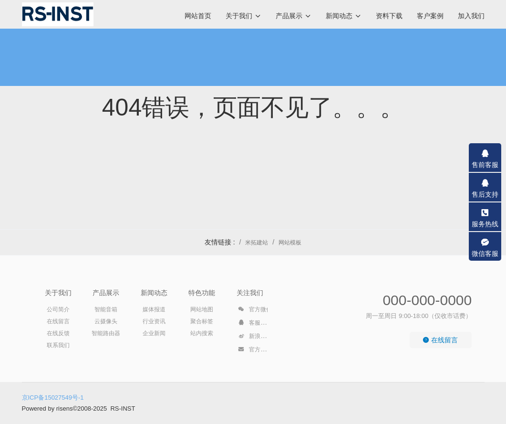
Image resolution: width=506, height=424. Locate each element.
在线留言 (440, 340)
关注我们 (250, 293)
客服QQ (253, 324)
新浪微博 (255, 337)
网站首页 (198, 16)
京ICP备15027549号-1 (53, 397)
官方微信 (255, 311)
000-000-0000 (427, 300)
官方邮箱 (255, 351)
